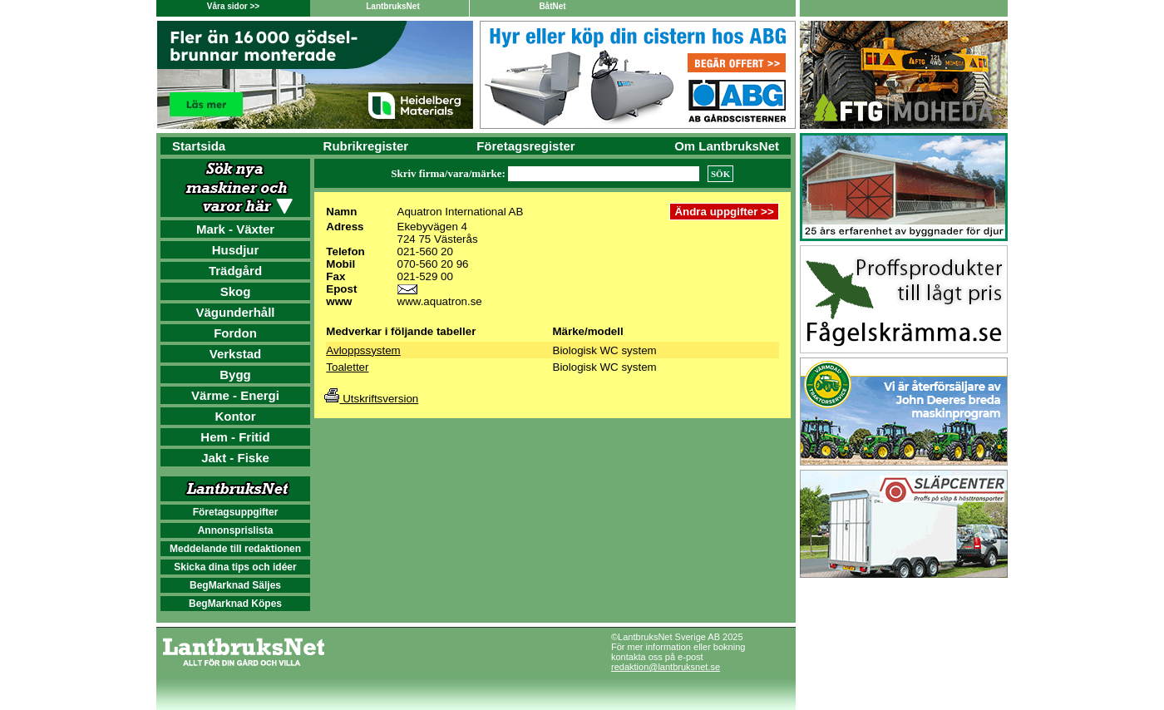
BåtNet (552, 6)
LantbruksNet (392, 6)
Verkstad (236, 354)
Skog (235, 291)
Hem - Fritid (234, 437)
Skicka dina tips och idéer (235, 567)
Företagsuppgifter (236, 512)
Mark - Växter (235, 229)
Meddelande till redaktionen (235, 549)
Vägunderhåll (234, 312)
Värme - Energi (235, 395)
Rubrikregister (366, 146)
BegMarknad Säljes (235, 585)
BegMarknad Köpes (235, 603)
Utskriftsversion (371, 398)
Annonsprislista (236, 530)
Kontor (235, 416)
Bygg (235, 374)
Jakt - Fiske (235, 458)
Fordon (235, 333)
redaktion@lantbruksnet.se (665, 667)
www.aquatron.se (439, 301)
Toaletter (347, 367)
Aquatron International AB (460, 211)
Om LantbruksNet (726, 146)
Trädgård (235, 271)
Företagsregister (525, 146)
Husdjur (235, 250)
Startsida (198, 146)
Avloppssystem (363, 350)
